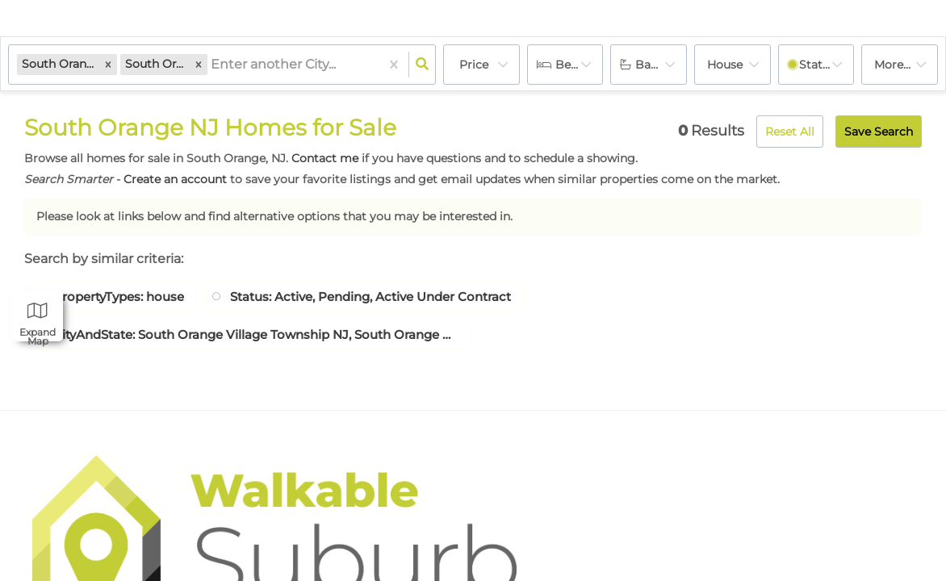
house (725, 64)
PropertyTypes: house (124, 297)
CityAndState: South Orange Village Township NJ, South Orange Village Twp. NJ (255, 336)
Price (473, 64)
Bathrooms (661, 64)
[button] (108, 64)
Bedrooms (579, 64)
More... (892, 64)
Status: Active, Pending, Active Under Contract (394, 297)
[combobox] (212, 65)
